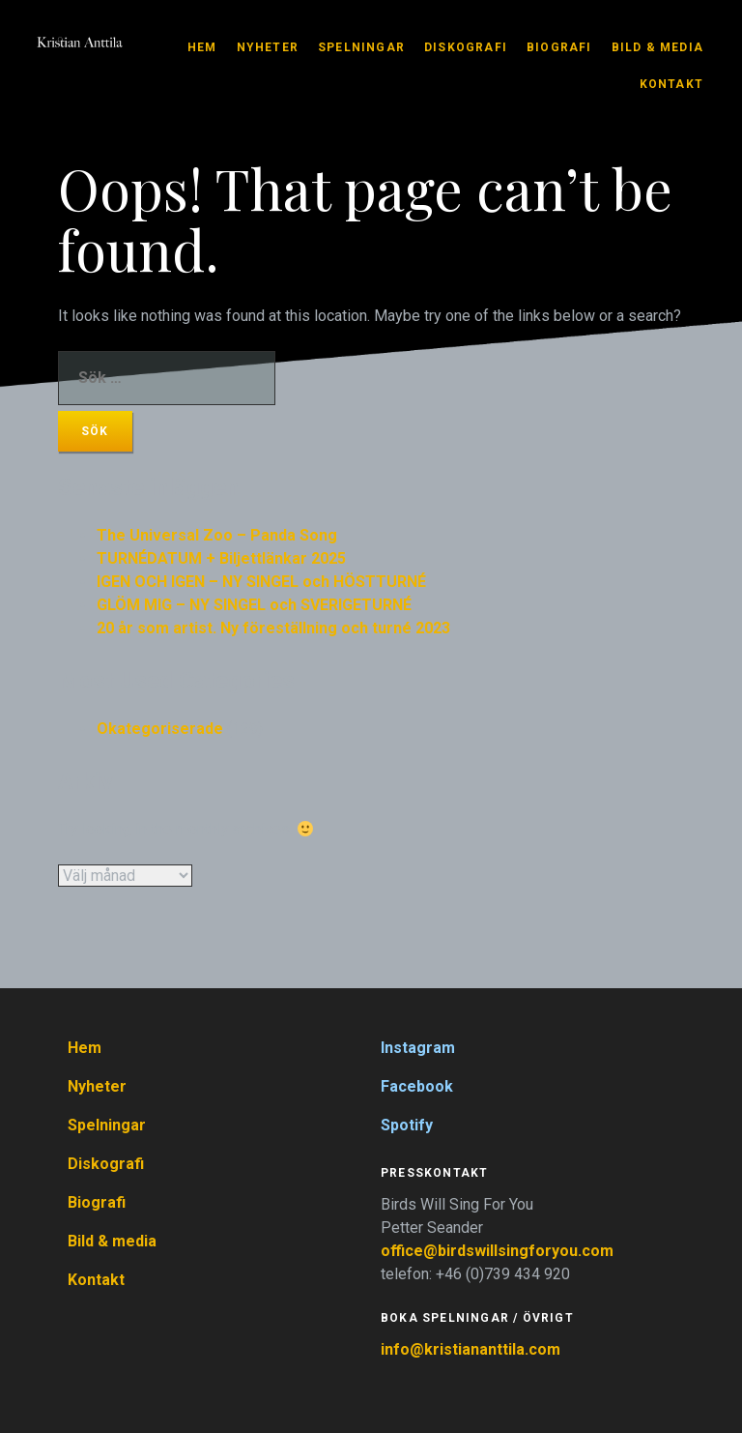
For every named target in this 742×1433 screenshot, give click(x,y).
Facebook (417, 1086)
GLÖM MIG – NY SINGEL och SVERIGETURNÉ (254, 605)
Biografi (559, 47)
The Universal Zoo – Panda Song (217, 535)
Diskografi (465, 47)
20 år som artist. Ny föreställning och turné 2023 (273, 628)
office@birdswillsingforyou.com (499, 1251)
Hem (202, 47)
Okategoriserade (160, 728)
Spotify (407, 1125)
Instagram (418, 1047)
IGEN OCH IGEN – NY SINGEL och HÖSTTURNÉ (261, 581)
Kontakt (671, 84)
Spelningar (361, 47)
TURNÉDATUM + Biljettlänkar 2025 (221, 558)
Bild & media (657, 47)
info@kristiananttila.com (470, 1349)
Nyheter (268, 47)
